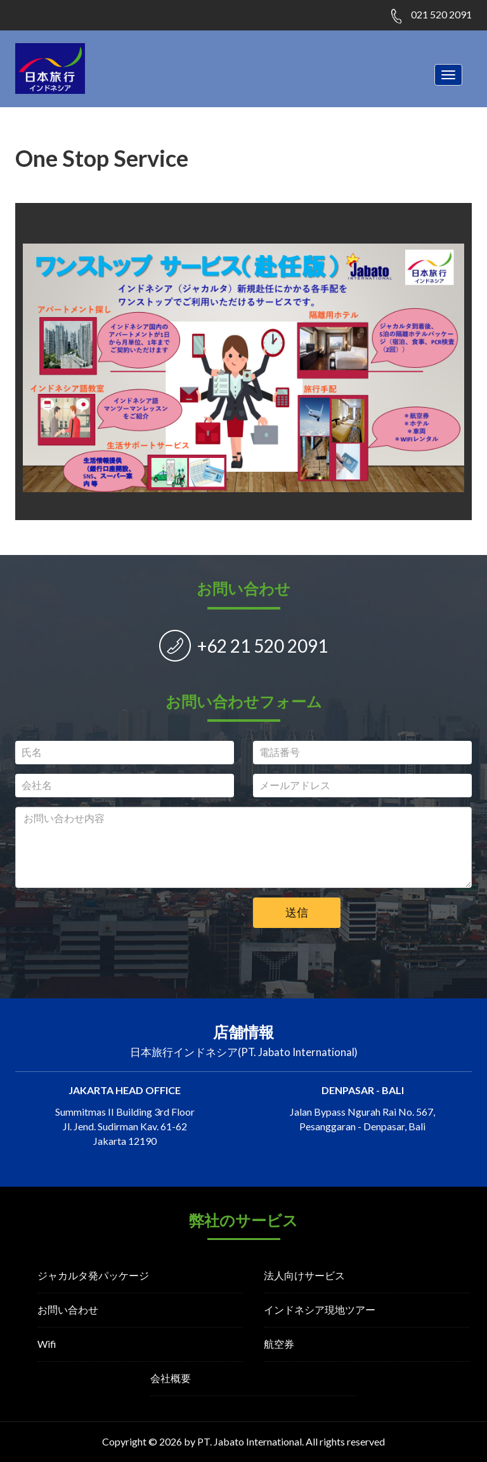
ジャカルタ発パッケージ (93, 1275)
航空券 (279, 1344)
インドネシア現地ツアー (319, 1309)
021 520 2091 (441, 14)
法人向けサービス (304, 1275)
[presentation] (125, 922)
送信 (296, 912)
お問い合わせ (67, 1309)
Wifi (46, 1344)
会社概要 (170, 1378)
